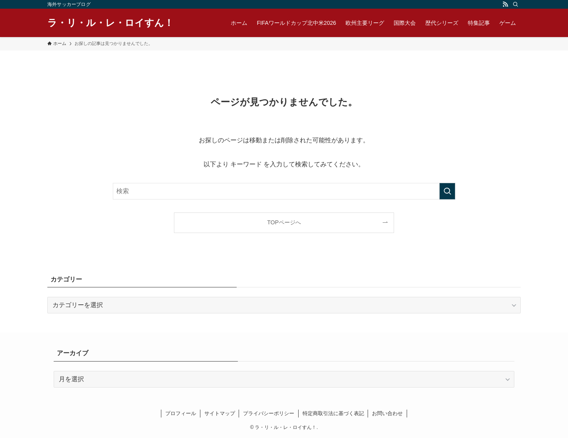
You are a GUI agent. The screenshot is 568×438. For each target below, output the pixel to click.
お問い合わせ (387, 413)
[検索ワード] (284, 191)
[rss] (505, 4)
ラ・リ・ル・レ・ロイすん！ (110, 23)
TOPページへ (284, 222)
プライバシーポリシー (268, 413)
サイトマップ (219, 413)
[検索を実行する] (447, 191)
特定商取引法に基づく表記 (333, 413)
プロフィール (180, 413)
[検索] (515, 4)
